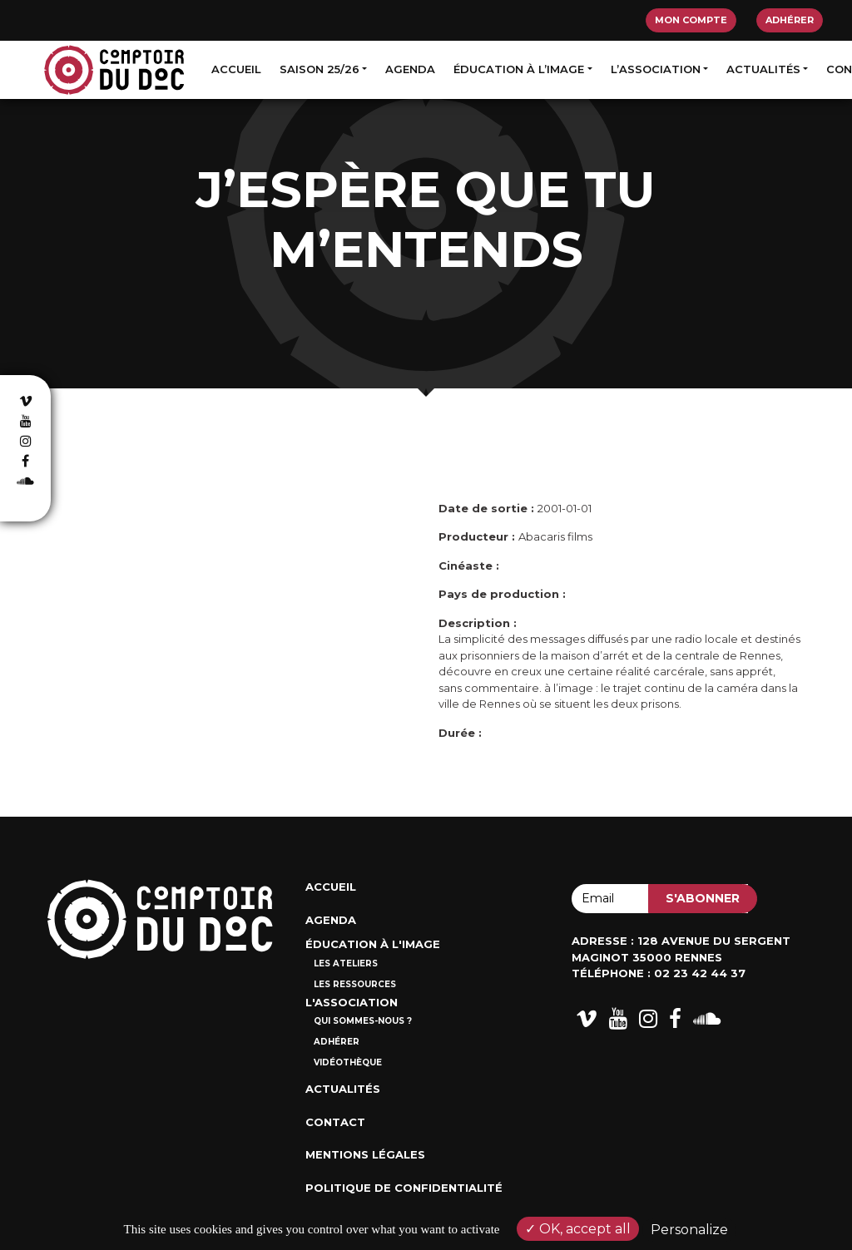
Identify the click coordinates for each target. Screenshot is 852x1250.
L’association (656, 69)
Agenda (410, 69)
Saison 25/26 (319, 69)
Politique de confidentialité (404, 1187)
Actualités (763, 69)
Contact (335, 1122)
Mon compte (691, 20)
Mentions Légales (365, 1154)
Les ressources (355, 984)
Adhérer (789, 20)
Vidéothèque (348, 1062)
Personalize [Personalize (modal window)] (689, 1230)
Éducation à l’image (518, 69)
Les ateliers (346, 963)
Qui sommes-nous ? (363, 1020)
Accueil (236, 69)
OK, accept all (578, 1229)
